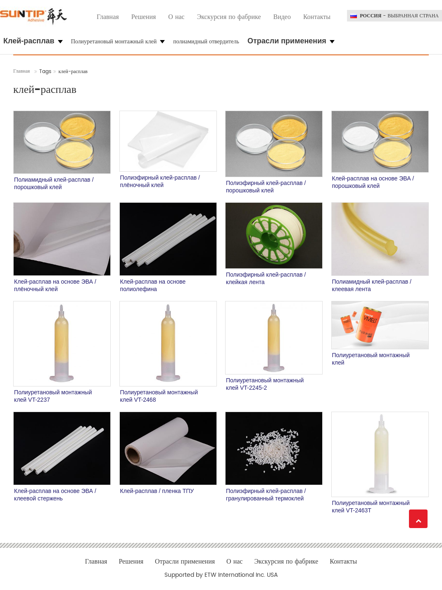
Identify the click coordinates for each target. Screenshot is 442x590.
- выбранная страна (399, 16)
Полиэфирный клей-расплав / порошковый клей (266, 187)
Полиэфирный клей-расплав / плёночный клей (160, 181)
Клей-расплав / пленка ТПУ (157, 491)
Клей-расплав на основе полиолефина (153, 285)
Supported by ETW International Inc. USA (221, 575)
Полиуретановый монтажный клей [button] (118, 41)
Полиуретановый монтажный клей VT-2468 (159, 396)
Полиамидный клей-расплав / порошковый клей (53, 183)
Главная (108, 17)
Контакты (316, 17)
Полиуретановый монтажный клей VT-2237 (53, 396)
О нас (176, 17)
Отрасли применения (185, 561)
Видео (281, 17)
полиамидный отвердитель (206, 41)
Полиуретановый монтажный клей (371, 359)
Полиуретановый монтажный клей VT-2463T (371, 507)
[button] (33, 41)
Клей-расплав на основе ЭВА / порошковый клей (373, 182)
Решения (143, 17)
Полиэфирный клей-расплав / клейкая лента (266, 278)
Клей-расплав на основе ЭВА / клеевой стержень (55, 495)
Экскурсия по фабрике (229, 17)
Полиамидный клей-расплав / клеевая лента (371, 285)
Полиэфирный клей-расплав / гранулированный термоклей (266, 495)
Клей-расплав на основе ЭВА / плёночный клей (55, 285)
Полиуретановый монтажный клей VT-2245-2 (265, 384)
